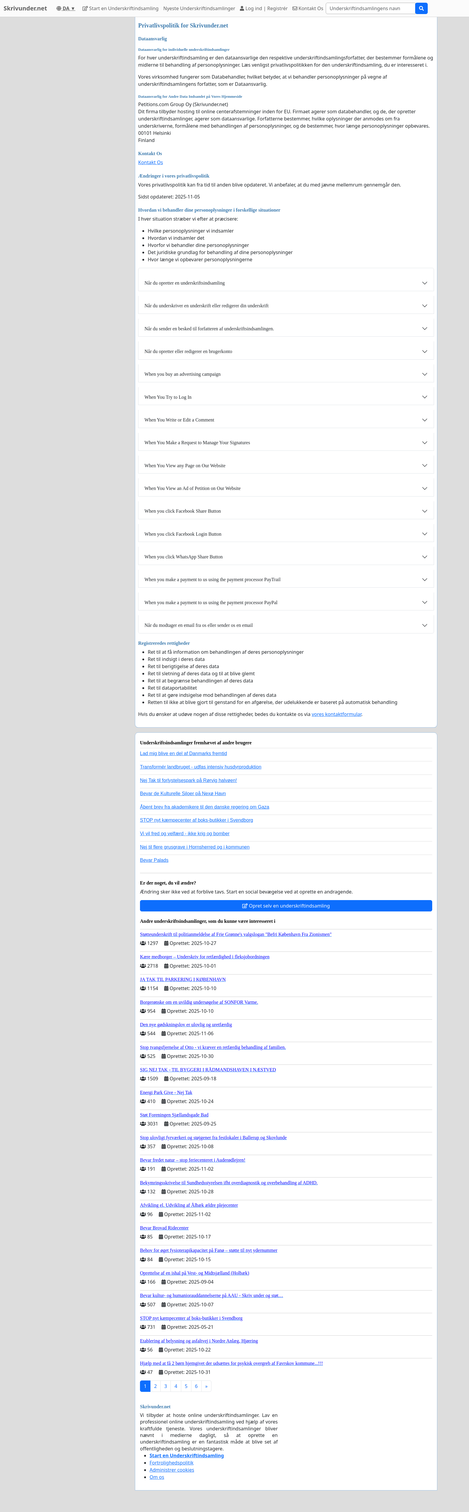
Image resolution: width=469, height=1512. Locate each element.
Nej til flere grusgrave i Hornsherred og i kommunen (194, 847)
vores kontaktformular (336, 714)
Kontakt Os (308, 8)
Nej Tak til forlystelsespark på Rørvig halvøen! (188, 780)
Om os (157, 1477)
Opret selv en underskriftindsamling (286, 905)
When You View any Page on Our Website (185, 465)
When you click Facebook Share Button (182, 511)
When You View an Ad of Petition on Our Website (192, 488)
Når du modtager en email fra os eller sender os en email (198, 625)
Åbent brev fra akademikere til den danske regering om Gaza (204, 807)
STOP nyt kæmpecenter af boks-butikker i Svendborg (196, 820)
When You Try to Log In (167, 397)
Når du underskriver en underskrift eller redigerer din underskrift (206, 305)
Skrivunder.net (25, 8)
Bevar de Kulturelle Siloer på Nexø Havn (183, 793)
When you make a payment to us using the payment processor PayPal (211, 602)
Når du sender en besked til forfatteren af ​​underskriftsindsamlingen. (209, 328)
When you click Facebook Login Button (182, 534)
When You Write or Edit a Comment (179, 419)
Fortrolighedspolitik (172, 1462)
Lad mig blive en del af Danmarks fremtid (183, 753)
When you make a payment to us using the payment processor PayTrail (212, 579)
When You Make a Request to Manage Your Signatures (197, 442)
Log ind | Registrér (264, 8)
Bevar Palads (154, 860)
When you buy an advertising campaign (182, 374)
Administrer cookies (172, 1470)
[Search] (370, 8)
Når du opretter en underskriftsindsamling (184, 282)
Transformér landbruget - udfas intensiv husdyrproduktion (200, 766)
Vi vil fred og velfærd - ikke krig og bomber (184, 833)
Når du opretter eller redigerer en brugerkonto (188, 351)
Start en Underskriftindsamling (121, 8)
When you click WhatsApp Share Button (183, 556)
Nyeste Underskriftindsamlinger (199, 8)
